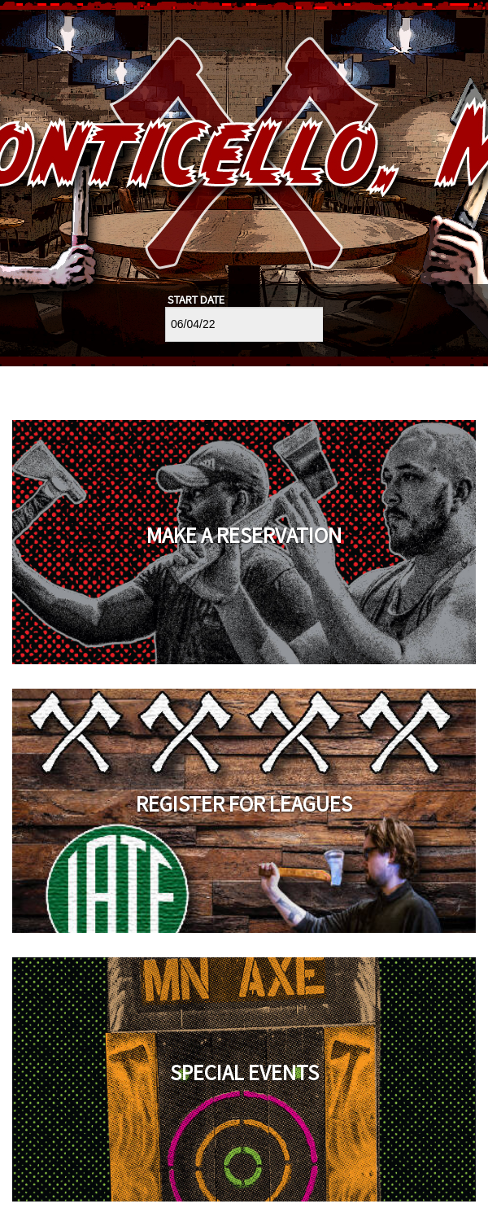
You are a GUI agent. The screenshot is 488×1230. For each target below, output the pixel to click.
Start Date (196, 299)
